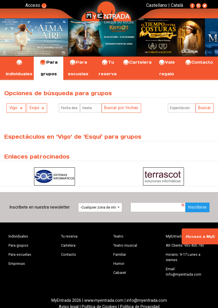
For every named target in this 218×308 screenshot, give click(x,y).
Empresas (17, 263)
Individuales (18, 236)
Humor (118, 263)
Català (177, 5)
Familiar (119, 254)
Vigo (13, 107)
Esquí (34, 107)
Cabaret (119, 272)
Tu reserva (69, 236)
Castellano (156, 5)
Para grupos (18, 245)
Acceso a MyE (200, 236)
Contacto (199, 62)
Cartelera (137, 62)
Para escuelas (20, 254)
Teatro (118, 236)
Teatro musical (125, 245)
